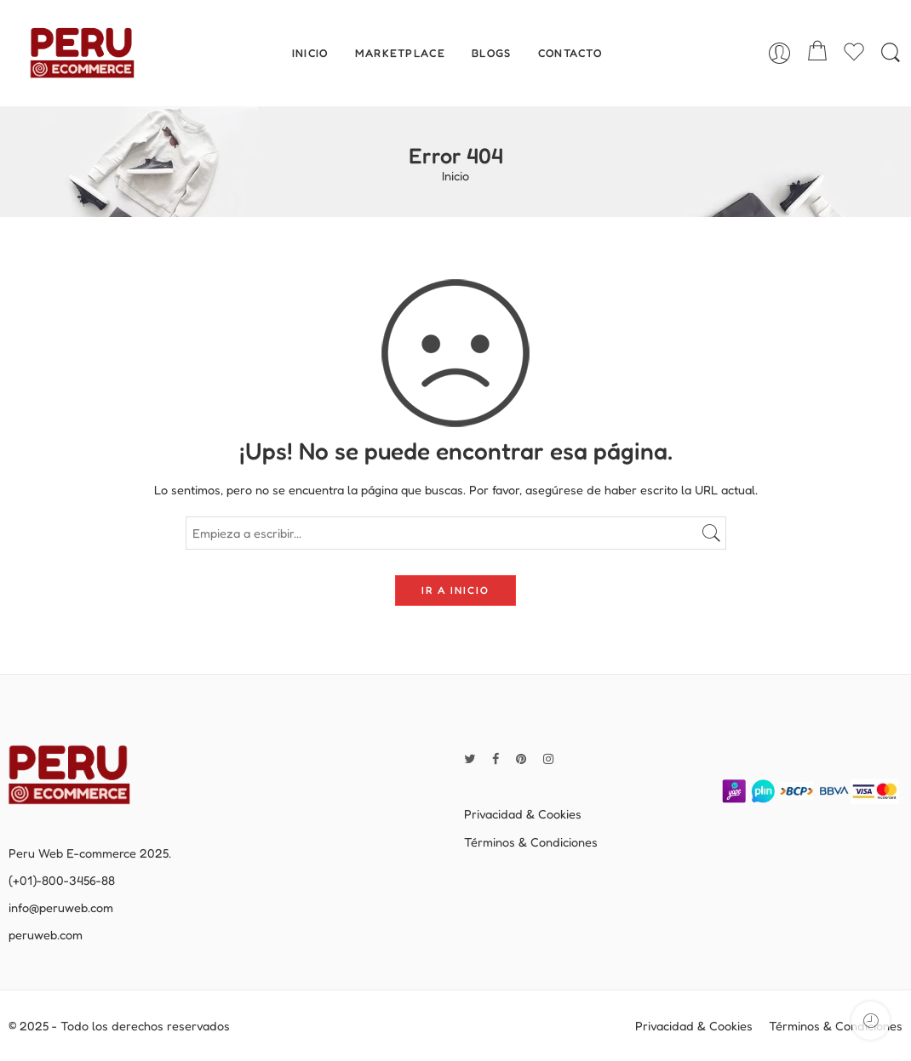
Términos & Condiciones (531, 842)
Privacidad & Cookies (523, 814)
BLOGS (491, 53)
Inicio (455, 176)
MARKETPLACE (400, 53)
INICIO (310, 53)
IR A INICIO (455, 590)
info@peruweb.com (61, 907)
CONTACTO (570, 53)
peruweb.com (46, 934)
